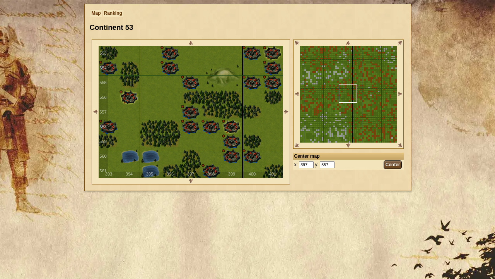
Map (96, 13)
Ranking (113, 13)
